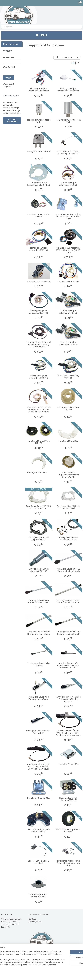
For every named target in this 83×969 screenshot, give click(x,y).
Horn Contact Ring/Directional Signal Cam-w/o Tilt (68, 474)
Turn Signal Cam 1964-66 (38, 472)
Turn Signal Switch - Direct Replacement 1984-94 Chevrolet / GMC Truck (38, 409)
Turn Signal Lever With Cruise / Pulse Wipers (38, 698)
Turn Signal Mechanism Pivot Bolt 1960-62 (38, 570)
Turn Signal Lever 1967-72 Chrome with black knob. (68, 633)
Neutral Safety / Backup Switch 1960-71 (38, 830)
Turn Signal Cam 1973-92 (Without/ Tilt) (68, 507)
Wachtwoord (9, 67)
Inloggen (8, 77)
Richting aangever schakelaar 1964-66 (38, 312)
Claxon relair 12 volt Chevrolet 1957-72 (68, 799)
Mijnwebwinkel (70, 965)
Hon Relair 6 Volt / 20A (68, 764)
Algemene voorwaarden (11, 919)
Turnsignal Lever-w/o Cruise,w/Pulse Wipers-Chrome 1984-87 (68, 665)
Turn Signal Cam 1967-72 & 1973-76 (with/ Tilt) (38, 507)
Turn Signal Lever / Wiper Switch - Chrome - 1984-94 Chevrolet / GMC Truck (68, 732)
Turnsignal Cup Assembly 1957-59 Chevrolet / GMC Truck (68, 250)
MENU (41, 35)
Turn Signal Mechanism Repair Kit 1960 (38, 538)
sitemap (35, 965)
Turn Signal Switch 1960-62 (38, 281)
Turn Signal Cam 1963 (68, 441)
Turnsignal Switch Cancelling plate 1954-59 (38, 184)
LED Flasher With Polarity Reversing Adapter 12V (68, 152)
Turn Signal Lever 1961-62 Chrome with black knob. (68, 601)
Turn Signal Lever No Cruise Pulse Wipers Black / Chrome (68, 699)
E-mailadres (8, 57)
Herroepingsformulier (10, 924)
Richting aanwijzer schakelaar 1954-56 (68, 184)
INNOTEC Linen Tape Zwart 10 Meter (68, 830)
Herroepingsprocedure (10, 921)
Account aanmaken (11, 120)
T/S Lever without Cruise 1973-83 (38, 664)
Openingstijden (35, 921)
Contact (32, 919)
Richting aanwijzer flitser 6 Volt (38, 121)
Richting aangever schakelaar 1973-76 (38, 377)
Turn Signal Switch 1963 (68, 281)
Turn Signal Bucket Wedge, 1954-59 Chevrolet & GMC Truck (68, 216)
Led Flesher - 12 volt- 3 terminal (38, 862)
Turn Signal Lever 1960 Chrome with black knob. (38, 601)
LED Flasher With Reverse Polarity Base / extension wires (68, 863)
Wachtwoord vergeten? (8, 85)
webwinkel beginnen (49, 965)
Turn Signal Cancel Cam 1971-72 (38, 442)
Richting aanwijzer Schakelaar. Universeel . (39, 89)
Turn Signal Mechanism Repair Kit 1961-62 (68, 538)
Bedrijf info (5, 927)
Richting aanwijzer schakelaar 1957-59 (38, 249)
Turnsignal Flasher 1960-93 (38, 151)
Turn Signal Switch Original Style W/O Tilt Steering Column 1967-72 (38, 344)
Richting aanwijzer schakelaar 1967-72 (68, 312)
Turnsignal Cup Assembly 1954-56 (38, 215)
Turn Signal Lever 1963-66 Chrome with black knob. (38, 633)
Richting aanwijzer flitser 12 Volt (68, 121)
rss (40, 965)
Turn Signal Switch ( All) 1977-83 (68, 377)
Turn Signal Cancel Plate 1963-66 (68, 408)
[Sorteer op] (66, 57)
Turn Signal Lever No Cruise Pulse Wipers (38, 731)
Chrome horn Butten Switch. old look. (38, 895)
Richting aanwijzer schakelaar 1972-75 (68, 343)
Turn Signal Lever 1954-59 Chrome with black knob (68, 570)
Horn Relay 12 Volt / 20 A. (38, 798)
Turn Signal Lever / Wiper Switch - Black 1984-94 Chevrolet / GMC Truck (38, 766)
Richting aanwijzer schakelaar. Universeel (68, 89)
